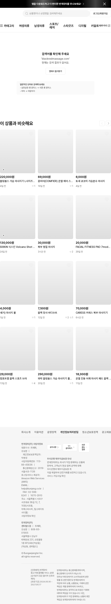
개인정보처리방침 (69, 432)
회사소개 (25, 432)
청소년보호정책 (90, 432)
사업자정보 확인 (28, 516)
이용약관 (38, 432)
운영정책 (51, 432)
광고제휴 (106, 432)
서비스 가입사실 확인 (56, 476)
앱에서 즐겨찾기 (55, 71)
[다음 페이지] (108, 123)
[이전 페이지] (102, 123)
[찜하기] (31, 134)
